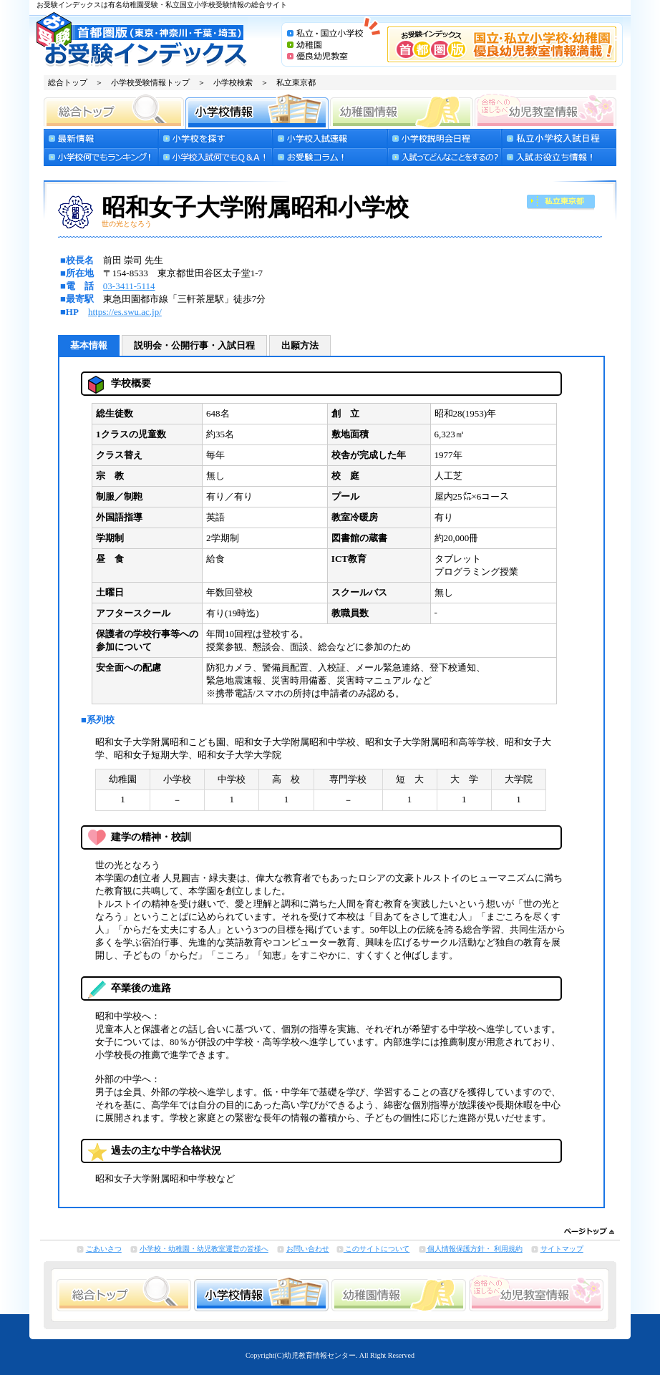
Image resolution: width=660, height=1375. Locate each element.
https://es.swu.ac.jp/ (125, 311)
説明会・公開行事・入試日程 (194, 345)
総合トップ (67, 82)
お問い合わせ (307, 1249)
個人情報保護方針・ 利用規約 (474, 1249)
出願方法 (300, 345)
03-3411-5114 (129, 286)
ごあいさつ (104, 1249)
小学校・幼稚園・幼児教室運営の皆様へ (204, 1249)
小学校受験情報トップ (150, 82)
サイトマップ (561, 1249)
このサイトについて (377, 1249)
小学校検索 (233, 82)
